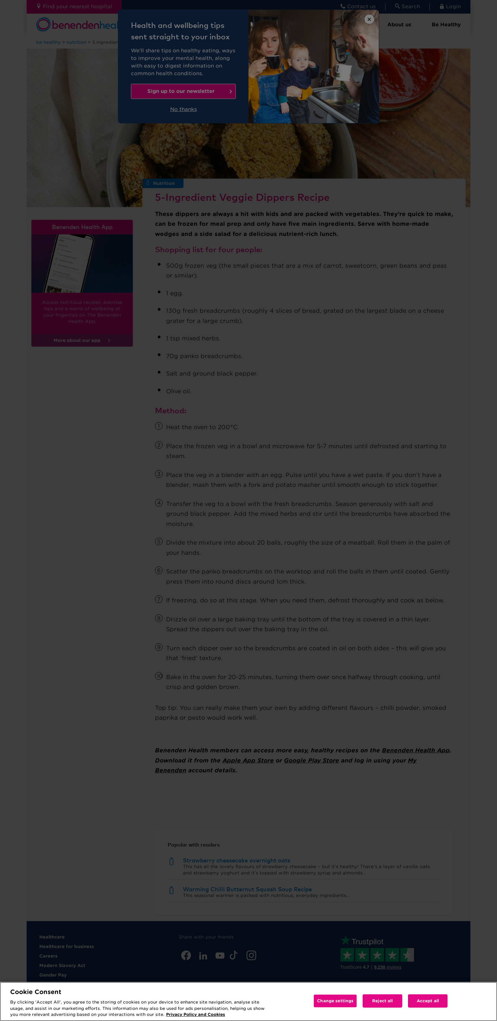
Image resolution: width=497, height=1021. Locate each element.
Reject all (382, 1000)
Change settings (335, 1000)
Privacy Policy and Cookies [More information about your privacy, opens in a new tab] (195, 1014)
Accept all (428, 1000)
